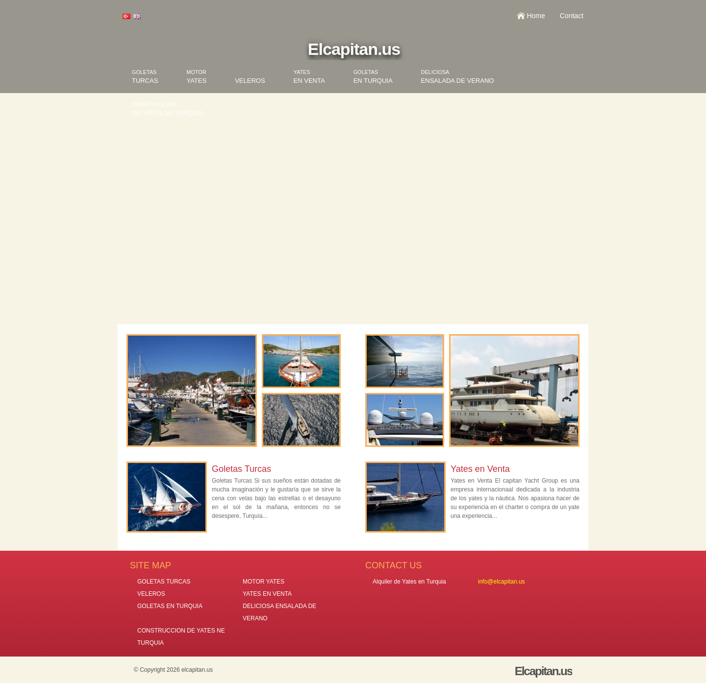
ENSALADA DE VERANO (457, 76)
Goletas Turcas (241, 469)
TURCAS (145, 76)
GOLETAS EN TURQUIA (169, 606)
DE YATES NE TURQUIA (167, 109)
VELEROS (250, 80)
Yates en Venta (480, 469)
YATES (196, 76)
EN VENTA (309, 76)
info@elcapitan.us (501, 581)
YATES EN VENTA (267, 593)
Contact (571, 16)
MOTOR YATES (263, 581)
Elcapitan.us (354, 49)
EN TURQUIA (373, 76)
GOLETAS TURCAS (163, 581)
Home (536, 16)
